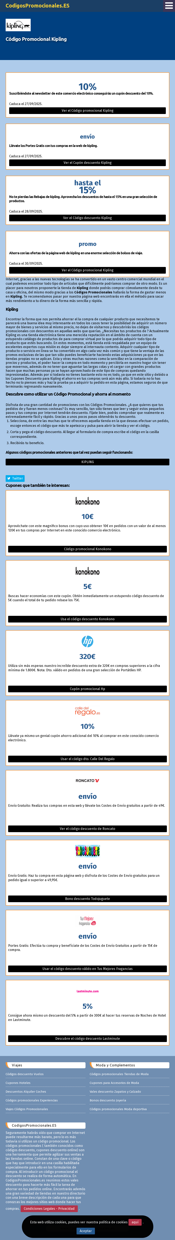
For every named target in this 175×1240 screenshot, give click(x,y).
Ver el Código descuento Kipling (87, 218)
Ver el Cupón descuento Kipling (88, 163)
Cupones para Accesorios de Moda (114, 1083)
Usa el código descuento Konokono (88, 619)
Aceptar (86, 1231)
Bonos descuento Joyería (108, 1100)
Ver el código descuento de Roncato (87, 829)
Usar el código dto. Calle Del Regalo (88, 759)
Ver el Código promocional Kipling (87, 111)
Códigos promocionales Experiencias (32, 1100)
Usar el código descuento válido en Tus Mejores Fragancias (88, 969)
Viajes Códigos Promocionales (27, 1109)
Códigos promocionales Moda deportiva (118, 1109)
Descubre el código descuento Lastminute (87, 1039)
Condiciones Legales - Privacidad (49, 1209)
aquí (135, 1222)
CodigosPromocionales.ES (37, 6)
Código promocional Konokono (87, 549)
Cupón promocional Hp (87, 689)
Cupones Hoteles (18, 1083)
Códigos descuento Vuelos (25, 1074)
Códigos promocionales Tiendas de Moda (119, 1074)
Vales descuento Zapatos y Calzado (115, 1091)
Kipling (87, 462)
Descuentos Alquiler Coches (26, 1091)
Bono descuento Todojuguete (87, 899)
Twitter (15, 478)
